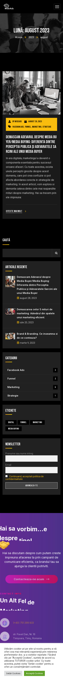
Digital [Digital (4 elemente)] (11, 422)
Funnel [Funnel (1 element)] (23, 422)
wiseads (18, 121)
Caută (6, 240)
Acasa (18, 37)
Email (8, 465)
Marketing (36, 126)
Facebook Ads (18, 126)
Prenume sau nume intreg (19, 453)
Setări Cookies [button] (13, 673)
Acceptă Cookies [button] (34, 673)
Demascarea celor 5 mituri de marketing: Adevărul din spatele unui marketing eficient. (36, 313)
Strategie (47, 126)
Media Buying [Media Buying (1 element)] (13, 428)
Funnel (28, 126)
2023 (31, 37)
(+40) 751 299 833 (23, 624)
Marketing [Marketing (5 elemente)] (37, 422)
